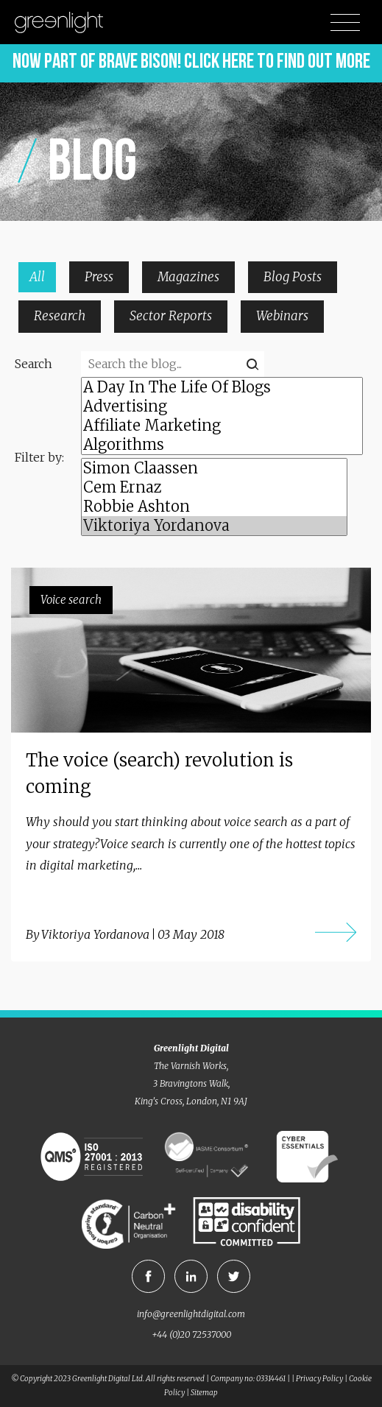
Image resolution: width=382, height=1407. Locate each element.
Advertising (222, 406)
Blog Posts (292, 277)
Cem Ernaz (214, 487)
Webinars (282, 316)
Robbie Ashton (214, 506)
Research (59, 316)
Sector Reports (171, 316)
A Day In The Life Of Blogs (222, 387)
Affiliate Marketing (222, 425)
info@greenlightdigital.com (191, 1313)
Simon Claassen (214, 468)
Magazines (188, 277)
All (37, 277)
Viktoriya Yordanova (214, 525)
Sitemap (204, 1392)
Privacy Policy (319, 1378)
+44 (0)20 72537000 (191, 1334)
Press (99, 277)
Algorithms (222, 444)
